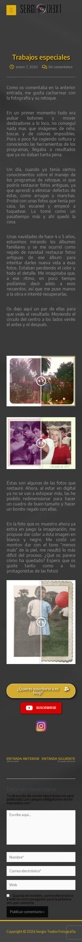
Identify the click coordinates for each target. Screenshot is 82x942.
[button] (41, 691)
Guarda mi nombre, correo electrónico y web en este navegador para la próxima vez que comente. (40, 899)
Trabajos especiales (41, 57)
